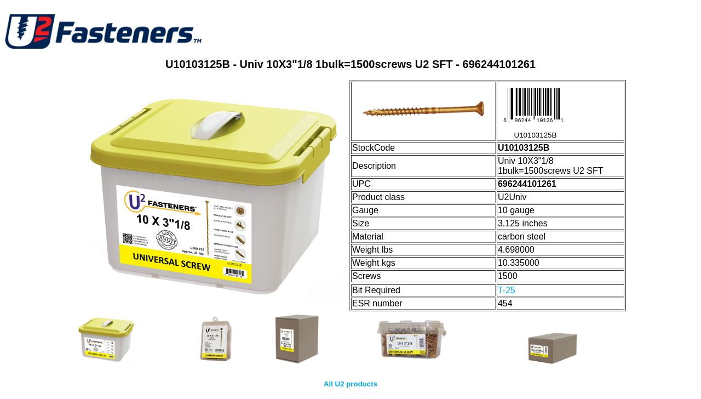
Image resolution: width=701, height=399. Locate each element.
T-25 (506, 290)
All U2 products (350, 384)
